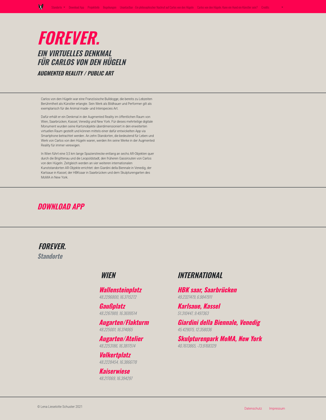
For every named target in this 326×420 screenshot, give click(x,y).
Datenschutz (253, 408)
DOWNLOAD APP (60, 206)
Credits (265, 7)
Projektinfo (93, 7)
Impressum (277, 408)
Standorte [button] (56, 7)
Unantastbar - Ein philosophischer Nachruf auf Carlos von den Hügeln (157, 7)
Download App (76, 7)
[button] (282, 7)
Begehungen (109, 7)
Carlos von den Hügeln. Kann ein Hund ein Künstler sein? (227, 7)
